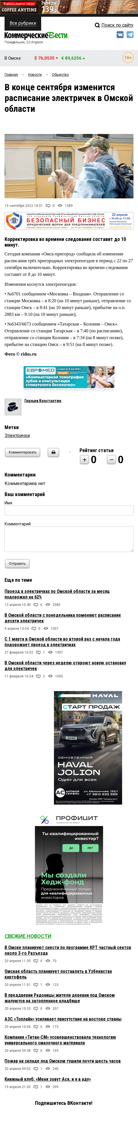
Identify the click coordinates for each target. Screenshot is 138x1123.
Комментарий (18, 524)
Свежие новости (28, 936)
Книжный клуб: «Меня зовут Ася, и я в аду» (48, 1079)
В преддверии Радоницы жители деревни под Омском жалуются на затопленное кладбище (60, 998)
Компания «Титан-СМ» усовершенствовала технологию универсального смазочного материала (60, 1040)
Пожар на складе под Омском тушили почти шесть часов (63, 1061)
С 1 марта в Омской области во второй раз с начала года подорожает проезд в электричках (62, 641)
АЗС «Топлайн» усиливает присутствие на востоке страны (63, 1019)
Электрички (17, 435)
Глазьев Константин (42, 400)
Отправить (18, 564)
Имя (8, 503)
